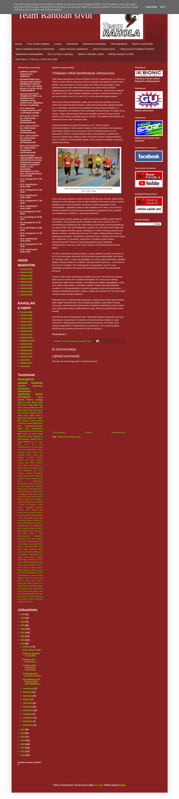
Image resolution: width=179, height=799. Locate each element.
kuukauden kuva (24, 431)
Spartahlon (39, 483)
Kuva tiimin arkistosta (34, 463)
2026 (23, 614)
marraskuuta (28, 688)
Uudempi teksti (59, 432)
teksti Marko (33, 554)
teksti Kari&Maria (30, 549)
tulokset (37, 382)
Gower (29, 455)
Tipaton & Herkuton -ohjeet (91, 54)
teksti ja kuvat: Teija (29, 588)
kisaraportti (26, 379)
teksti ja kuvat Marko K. (30, 573)
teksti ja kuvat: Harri (26, 581)
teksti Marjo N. (23, 554)
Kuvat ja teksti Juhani (27, 402)
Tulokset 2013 (26, 295)
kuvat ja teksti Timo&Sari (27, 528)
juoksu (39, 394)
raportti (21, 400)
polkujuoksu (22, 539)
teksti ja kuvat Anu (25, 570)
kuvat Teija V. (22, 520)
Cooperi (58, 44)
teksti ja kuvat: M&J (25, 586)
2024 (23, 622)
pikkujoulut (31, 418)
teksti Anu (22, 436)
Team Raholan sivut (55, 15)
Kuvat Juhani (22, 468)
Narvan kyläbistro (36, 476)
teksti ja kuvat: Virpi (35, 591)
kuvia (40, 397)
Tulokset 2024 (26, 319)
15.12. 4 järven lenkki (31, 650)
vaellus (40, 418)
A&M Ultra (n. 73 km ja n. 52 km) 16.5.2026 (36, 59)
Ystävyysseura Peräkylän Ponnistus (137, 49)
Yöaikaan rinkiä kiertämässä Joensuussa (29, 667)
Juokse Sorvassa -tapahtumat (73, 49)
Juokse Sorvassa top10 (103, 49)
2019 (23, 640)
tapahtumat (24, 394)
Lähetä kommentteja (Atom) (68, 437)
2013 (23, 744)
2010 (23, 755)
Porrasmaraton (23, 483)
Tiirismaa (33, 505)
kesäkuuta (27, 707)
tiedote (31, 599)
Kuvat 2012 (25, 360)
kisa (41, 510)
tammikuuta (28, 725)
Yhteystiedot (72, 44)
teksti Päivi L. (33, 559)
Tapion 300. (30, 486)
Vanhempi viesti (118, 432)
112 (32, 442)
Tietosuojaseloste (118, 44)
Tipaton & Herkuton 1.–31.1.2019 (31, 654)
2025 (23, 618)
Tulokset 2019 (26, 276)
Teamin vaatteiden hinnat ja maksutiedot (34, 49)
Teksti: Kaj (24, 505)
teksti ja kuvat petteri (34, 578)
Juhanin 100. (23, 460)
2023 (23, 625)
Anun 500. (30, 444)
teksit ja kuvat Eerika (35, 541)
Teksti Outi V (33, 494)
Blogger (121, 785)
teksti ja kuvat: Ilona (35, 583)
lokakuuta (27, 692)
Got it (163, 7)
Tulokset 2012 (26, 357)
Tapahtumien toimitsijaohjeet (29, 54)
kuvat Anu (27, 512)
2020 (23, 636)
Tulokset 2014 (26, 292)
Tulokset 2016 (26, 285)
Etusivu (18, 44)
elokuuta (27, 699)
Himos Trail (38, 455)
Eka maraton (23, 421)
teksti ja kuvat (37, 567)
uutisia (22, 382)
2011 (23, 751)
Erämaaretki (31, 449)
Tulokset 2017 (26, 282)
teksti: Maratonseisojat (26, 594)
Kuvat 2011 (25, 366)
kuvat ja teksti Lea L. (35, 520)
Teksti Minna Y (27, 491)
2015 (23, 737)
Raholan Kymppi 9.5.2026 (120, 54)
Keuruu (32, 460)
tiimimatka (39, 599)
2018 (23, 644)
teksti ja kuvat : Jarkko (27, 439)
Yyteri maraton (32, 510)
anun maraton (23, 407)
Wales (20, 429)
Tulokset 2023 (26, 269)
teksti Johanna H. (35, 436)
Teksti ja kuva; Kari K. (26, 499)
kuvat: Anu (34, 531)
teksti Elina (33, 544)
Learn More (151, 7)
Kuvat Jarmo (23, 465)
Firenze (35, 452)
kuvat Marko (28, 518)
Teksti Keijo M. (23, 489)
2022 (23, 629)
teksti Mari (25, 552)
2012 (23, 748)
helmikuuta (28, 721)
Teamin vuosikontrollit (142, 44)
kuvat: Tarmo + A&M (33, 533)
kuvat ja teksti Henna (33, 434)
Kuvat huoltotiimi (25, 470)
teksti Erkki (33, 546)
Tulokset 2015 (26, 288)
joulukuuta (28, 647)
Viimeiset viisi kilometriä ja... (29, 660)
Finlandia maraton (25, 452)
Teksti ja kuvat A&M (29, 423)
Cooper (24, 405)
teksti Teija (27, 562)
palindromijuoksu (24, 536)
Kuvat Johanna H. (36, 465)
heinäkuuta (28, 703)
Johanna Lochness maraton (30, 457)
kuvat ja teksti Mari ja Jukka (28, 523)
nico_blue (98, 785)
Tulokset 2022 (26, 272)
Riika (31, 483)
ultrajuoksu (22, 601)
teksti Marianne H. (36, 552)
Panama (34, 478)
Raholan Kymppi (34, 400)
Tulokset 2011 (26, 363)
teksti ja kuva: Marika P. (27, 565)
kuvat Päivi (38, 518)
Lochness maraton (25, 473)
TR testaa (21, 486)
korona (20, 512)
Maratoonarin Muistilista (94, 44)
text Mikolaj (22, 599)
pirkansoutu (38, 536)
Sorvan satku (32, 410)
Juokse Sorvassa (30, 386)
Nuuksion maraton (24, 478)
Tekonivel (39, 486)
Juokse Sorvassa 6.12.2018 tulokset (31, 674)
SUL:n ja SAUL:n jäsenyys (60, 54)
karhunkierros (37, 429)
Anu (36, 442)
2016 (23, 733)
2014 (23, 740)
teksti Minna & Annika (33, 557)
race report (31, 539)
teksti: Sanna (38, 596)
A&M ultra (34, 407)
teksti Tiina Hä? (37, 562)
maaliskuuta (28, 718)
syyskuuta (27, 696)
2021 (23, 633)
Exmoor (40, 449)
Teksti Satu (26, 497)
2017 (23, 729)
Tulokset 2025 (26, 315)
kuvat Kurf (26, 515)
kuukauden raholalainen (24, 390)
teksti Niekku (22, 559)
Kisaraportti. (24, 397)
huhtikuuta (28, 714)
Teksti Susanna (37, 497)
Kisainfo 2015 (26, 347)
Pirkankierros (38, 481)
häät (27, 429)
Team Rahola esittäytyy (38, 44)
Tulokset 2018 (26, 279)
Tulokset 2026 (26, 312)
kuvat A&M (29, 415)
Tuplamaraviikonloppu (34, 426)
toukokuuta (28, 710)
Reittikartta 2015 (27, 341)
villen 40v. (29, 601)
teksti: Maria (28, 596)
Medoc (26, 476)
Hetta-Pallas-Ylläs (36, 405)
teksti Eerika (22, 544)
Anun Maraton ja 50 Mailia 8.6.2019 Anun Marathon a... (32, 681)
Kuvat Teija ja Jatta (35, 468)
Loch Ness (38, 470)
